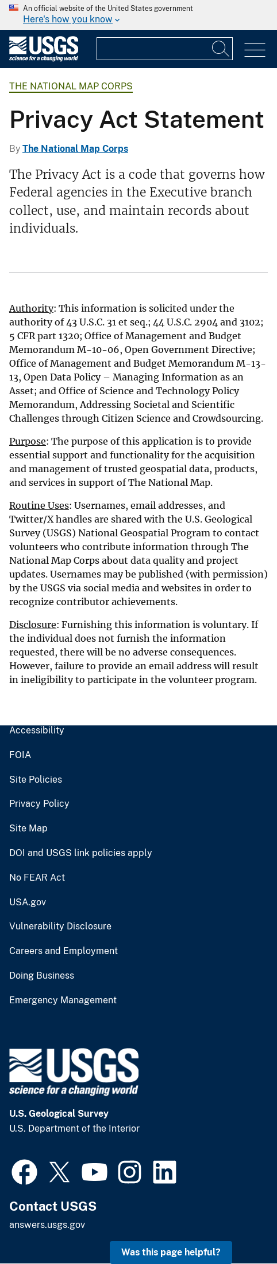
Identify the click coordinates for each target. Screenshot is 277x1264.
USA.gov (27, 902)
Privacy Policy (39, 804)
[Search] (221, 48)
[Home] (43, 58)
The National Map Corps (71, 86)
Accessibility (36, 730)
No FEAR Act (37, 878)
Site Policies (35, 780)
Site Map (28, 828)
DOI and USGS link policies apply (80, 853)
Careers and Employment (63, 951)
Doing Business (41, 976)
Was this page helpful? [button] (171, 1252)
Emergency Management (63, 1000)
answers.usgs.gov (47, 1224)
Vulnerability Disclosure (60, 926)
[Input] (165, 48)
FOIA (20, 755)
